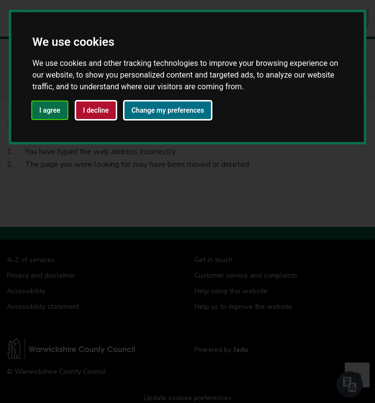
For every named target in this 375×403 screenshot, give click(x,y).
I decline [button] (96, 110)
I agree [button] (50, 110)
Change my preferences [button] (167, 110)
